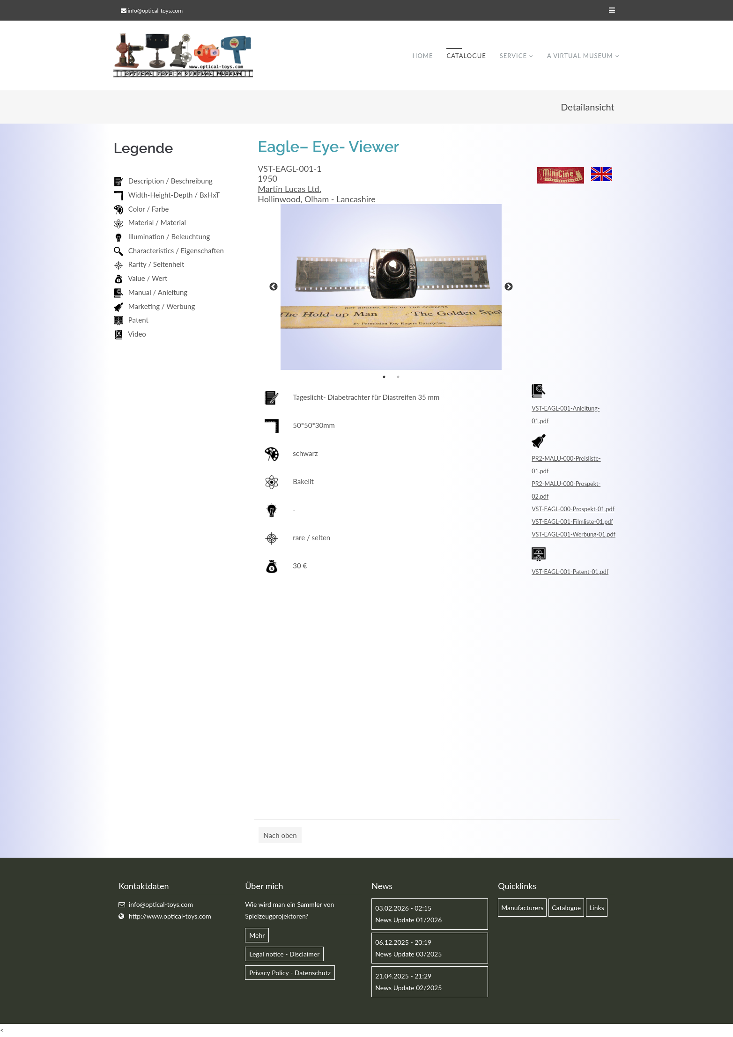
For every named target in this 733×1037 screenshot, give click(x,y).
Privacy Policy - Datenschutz (290, 973)
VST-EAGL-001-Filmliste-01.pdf (572, 522)
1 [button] (384, 377)
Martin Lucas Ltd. (289, 189)
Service (513, 55)
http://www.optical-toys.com (170, 916)
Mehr (257, 936)
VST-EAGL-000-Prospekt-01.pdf (573, 509)
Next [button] (508, 287)
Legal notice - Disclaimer (284, 954)
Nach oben (279, 835)
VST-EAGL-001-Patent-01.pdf (570, 572)
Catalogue (466, 55)
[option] (391, 287)
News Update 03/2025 (408, 954)
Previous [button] (273, 287)
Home (422, 55)
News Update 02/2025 (408, 988)
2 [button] (398, 377)
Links (596, 908)
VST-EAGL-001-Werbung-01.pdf (573, 534)
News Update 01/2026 (408, 920)
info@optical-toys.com (155, 10)
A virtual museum (580, 55)
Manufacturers (522, 908)
